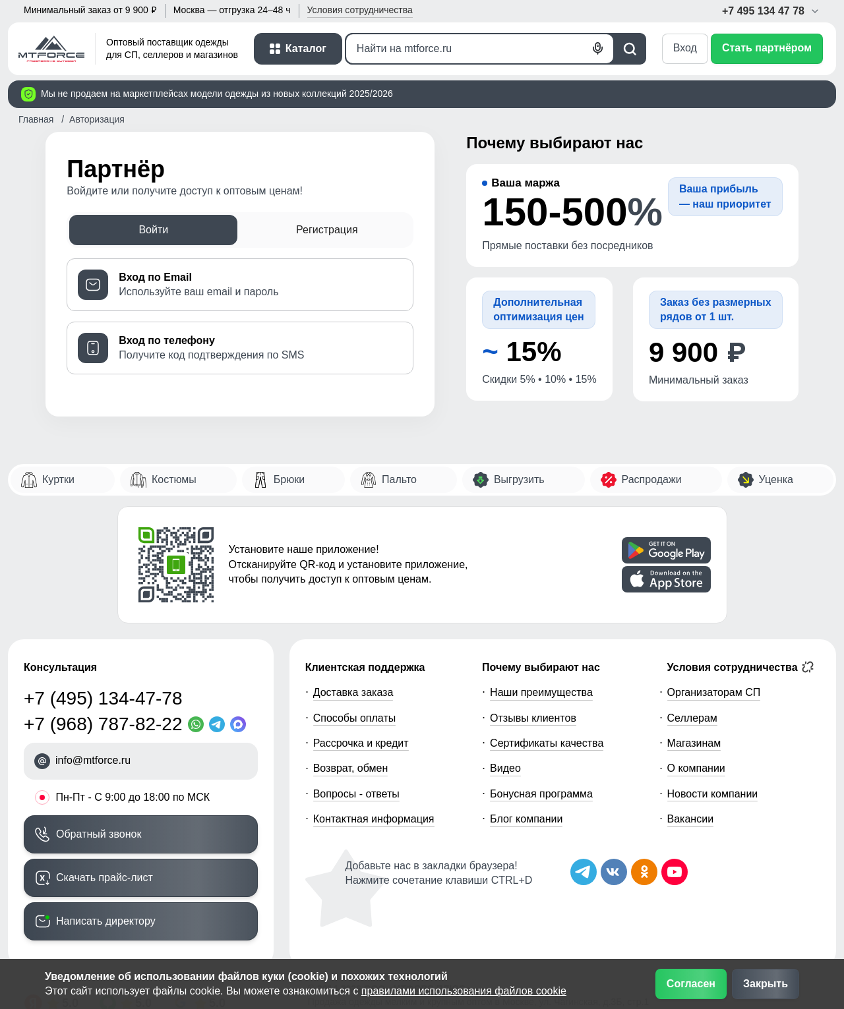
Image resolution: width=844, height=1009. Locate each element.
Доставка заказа (353, 692)
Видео (505, 768)
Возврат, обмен (350, 768)
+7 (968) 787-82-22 (103, 724)
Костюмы (174, 479)
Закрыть (765, 983)
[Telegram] (219, 724)
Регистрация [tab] (327, 229)
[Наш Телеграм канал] (583, 872)
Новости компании (712, 793)
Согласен (691, 983)
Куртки (58, 479)
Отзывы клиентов (533, 718)
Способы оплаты (354, 718)
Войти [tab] (153, 229)
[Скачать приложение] (666, 550)
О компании (696, 768)
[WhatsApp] (198, 724)
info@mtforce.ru (93, 760)
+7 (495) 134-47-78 (103, 698)
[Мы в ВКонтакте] (614, 872)
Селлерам (692, 718)
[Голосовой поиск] (598, 49)
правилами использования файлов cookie (463, 990)
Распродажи (652, 479)
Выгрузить (519, 479)
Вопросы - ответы (356, 793)
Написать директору (106, 921)
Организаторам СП (714, 692)
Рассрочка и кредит (361, 743)
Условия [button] (360, 10)
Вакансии (690, 818)
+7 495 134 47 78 (771, 10)
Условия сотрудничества (740, 667)
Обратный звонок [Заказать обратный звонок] (98, 834)
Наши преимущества (541, 692)
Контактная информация (374, 818)
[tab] (240, 284)
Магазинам (694, 743)
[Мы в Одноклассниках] (644, 872)
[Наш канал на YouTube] (674, 872)
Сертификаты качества (546, 743)
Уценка (776, 479)
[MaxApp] (240, 724)
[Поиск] (480, 49)
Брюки (289, 479)
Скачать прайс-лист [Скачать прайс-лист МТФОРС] (104, 877)
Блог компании (526, 818)
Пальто (399, 479)
